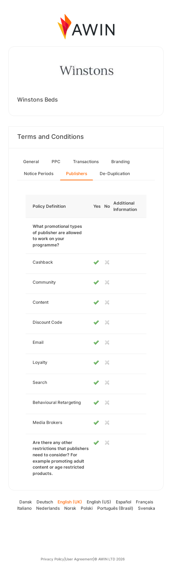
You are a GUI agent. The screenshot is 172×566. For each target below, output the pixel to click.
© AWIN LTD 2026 (109, 559)
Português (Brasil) (115, 508)
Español (123, 501)
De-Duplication (115, 173)
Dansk (25, 501)
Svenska (146, 508)
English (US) (99, 501)
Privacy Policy (52, 559)
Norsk (70, 508)
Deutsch (45, 501)
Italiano (24, 508)
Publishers (76, 173)
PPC (56, 161)
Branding (120, 161)
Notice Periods (38, 173)
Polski (87, 508)
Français (144, 501)
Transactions (86, 161)
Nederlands (48, 508)
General (31, 161)
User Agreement (79, 559)
